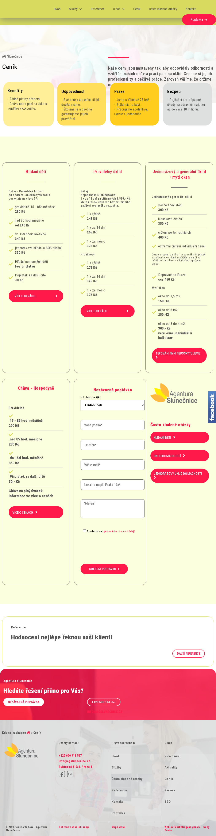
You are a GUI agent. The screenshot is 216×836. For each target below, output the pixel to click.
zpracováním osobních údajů (119, 531)
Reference (98, 9)
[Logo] (16, 9)
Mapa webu (119, 827)
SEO (168, 801)
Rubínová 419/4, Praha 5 (75, 766)
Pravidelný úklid (107, 171)
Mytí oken (158, 288)
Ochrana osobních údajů (74, 827)
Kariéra (170, 790)
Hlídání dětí (36, 171)
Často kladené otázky (163, 9)
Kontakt (191, 9)
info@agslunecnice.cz (104, 712)
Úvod (57, 9)
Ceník (136, 9)
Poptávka (196, 20)
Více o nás (172, 756)
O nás (119, 9)
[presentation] (113, 542)
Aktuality (171, 767)
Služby (75, 9)
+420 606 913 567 (70, 755)
